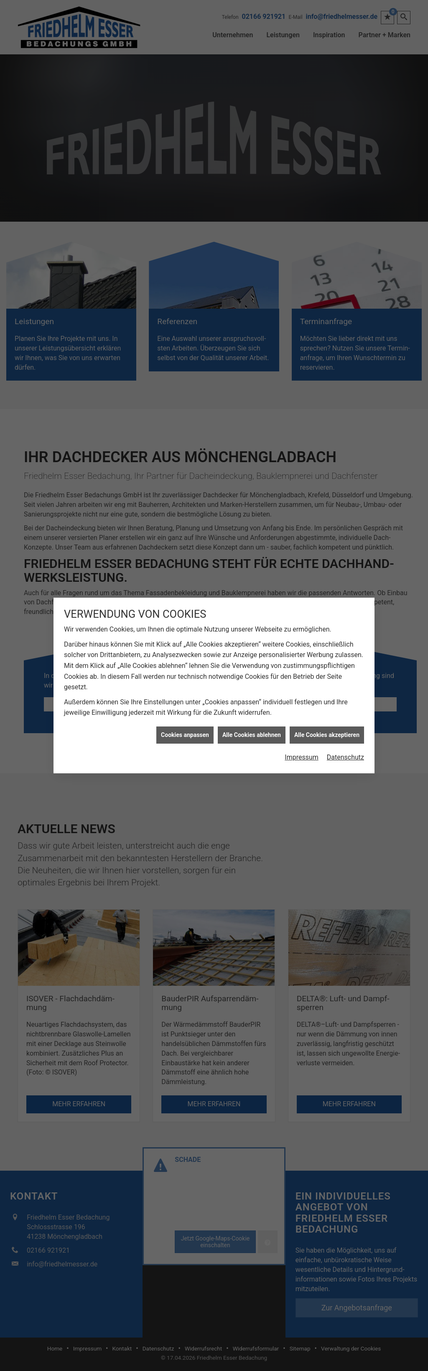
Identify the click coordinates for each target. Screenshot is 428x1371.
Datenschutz (345, 690)
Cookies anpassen (185, 667)
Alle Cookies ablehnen (251, 667)
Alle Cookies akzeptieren (326, 667)
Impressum (301, 690)
